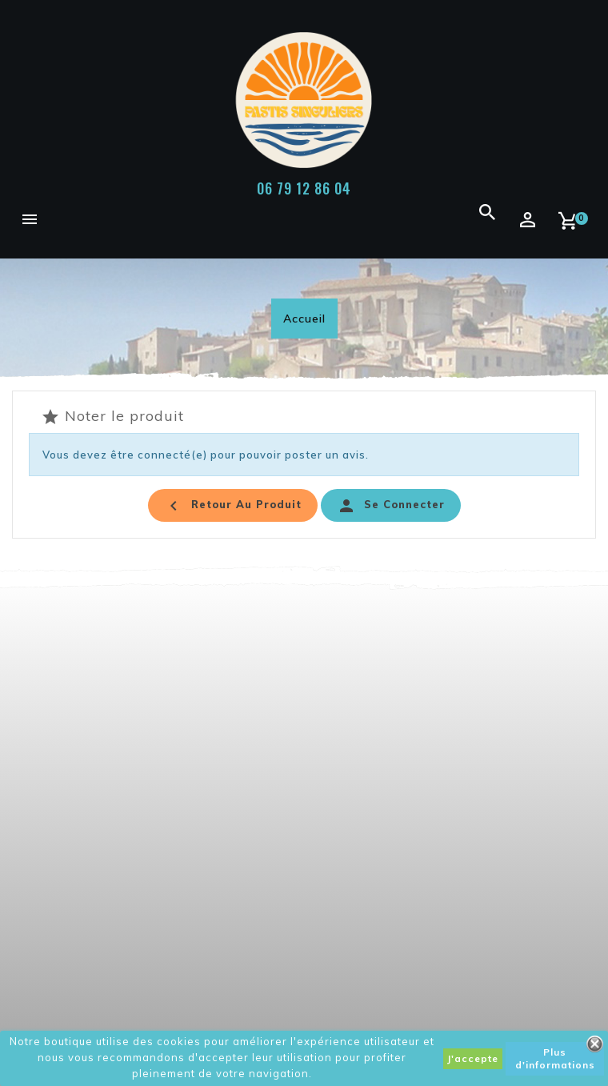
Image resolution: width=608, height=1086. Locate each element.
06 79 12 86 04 (304, 188)
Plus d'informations (555, 1058)
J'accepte (472, 1058)
